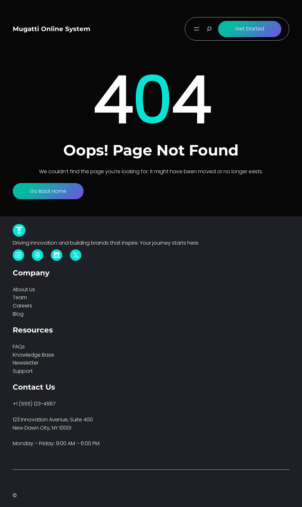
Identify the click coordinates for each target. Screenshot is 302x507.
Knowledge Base (33, 355)
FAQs (19, 346)
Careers (22, 305)
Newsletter (25, 362)
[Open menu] (196, 29)
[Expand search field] (209, 29)
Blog (18, 314)
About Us (24, 289)
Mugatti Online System (51, 29)
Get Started (249, 28)
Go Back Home (48, 191)
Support (23, 371)
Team (20, 297)
